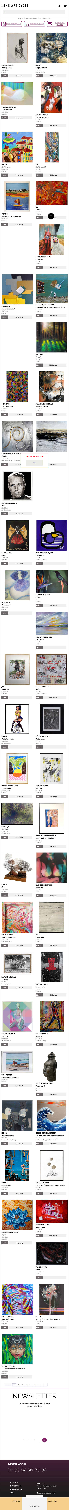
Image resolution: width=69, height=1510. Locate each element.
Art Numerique (40, 72)
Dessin (3, 72)
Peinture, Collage (41, 560)
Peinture (4, 114)
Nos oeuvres (15, 1486)
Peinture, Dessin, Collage (9, 1140)
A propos (14, 1482)
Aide (12, 1493)
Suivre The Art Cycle (17, 1464)
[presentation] (31, 1449)
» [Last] (45, 1385)
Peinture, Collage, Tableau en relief (12, 460)
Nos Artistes (16, 1489)
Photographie (5, 833)
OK (34, 463)
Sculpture (4, 891)
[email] (30, 1440)
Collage (38, 171)
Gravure (38, 743)
